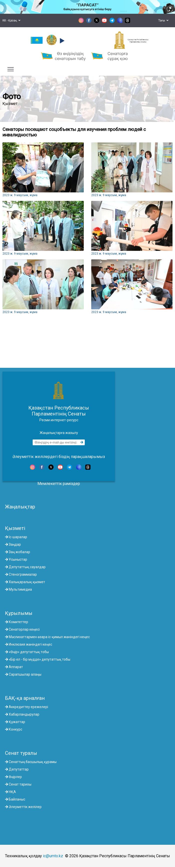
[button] (61, 41)
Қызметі (15, 528)
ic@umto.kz (53, 856)
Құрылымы (18, 613)
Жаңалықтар (20, 507)
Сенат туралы (21, 753)
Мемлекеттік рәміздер (58, 483)
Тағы (163, 20)
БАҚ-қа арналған (25, 698)
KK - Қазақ (11, 20)
